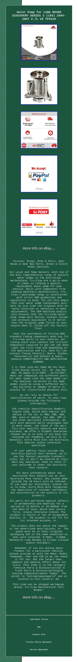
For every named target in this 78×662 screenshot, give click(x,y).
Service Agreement (39, 650)
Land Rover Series (39, 619)
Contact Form (39, 635)
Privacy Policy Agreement (39, 642)
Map (39, 627)
